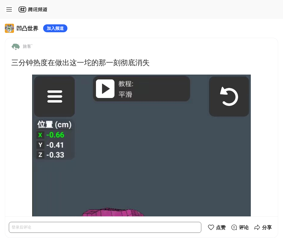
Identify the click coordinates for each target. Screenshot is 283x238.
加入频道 (55, 28)
